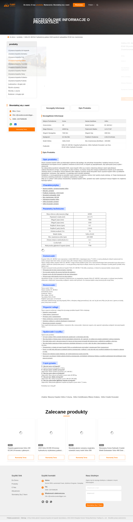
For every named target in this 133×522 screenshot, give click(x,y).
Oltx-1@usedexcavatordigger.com (24, 115)
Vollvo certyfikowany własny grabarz (86, 397)
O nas (33, 5)
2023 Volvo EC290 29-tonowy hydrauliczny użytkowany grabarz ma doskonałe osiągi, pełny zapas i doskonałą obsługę (50, 449)
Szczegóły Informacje (55, 108)
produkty (39, 5)
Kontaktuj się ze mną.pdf (48, 386)
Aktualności (16, 491)
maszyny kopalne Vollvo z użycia (60, 397)
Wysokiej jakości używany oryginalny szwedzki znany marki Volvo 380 (82, 449)
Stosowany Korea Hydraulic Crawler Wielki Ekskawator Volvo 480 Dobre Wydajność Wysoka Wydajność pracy (112, 449)
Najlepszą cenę (95, 99)
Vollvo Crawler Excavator (110, 397)
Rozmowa (79, 5)
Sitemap (23, 518)
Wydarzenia (48, 5)
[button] (12, 437)
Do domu (27, 5)
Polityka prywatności (13, 518)
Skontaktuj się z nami (61, 5)
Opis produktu (85, 108)
